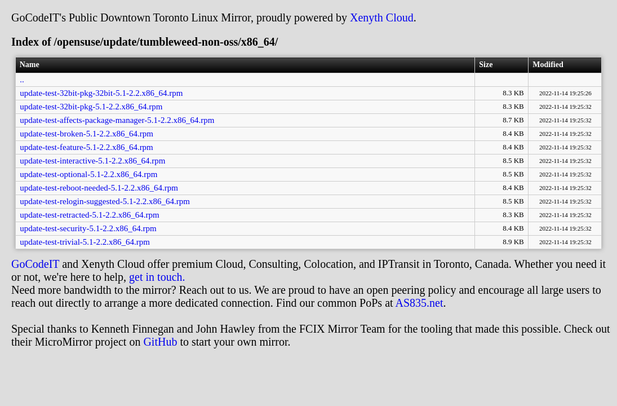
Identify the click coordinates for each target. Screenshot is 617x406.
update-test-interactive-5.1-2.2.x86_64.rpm (92, 160)
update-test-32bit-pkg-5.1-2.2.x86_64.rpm (91, 106)
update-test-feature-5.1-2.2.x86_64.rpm (86, 147)
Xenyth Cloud (382, 17)
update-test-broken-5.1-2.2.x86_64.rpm (86, 133)
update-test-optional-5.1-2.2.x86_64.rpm (88, 174)
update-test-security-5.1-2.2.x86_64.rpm (88, 228)
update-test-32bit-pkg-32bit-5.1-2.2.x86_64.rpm (101, 93)
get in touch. (157, 277)
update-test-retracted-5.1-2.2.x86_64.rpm (89, 214)
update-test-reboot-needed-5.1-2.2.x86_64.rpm (99, 187)
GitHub (160, 342)
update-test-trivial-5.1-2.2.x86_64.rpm (85, 241)
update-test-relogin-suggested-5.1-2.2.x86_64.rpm (105, 201)
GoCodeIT (35, 264)
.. (22, 79)
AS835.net (419, 303)
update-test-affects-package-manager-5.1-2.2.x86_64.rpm (117, 120)
